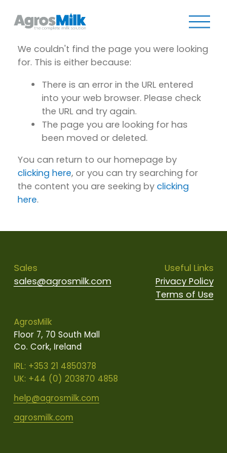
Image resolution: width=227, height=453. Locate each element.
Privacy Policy (185, 281)
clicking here (44, 173)
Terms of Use (185, 294)
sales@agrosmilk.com (62, 281)
